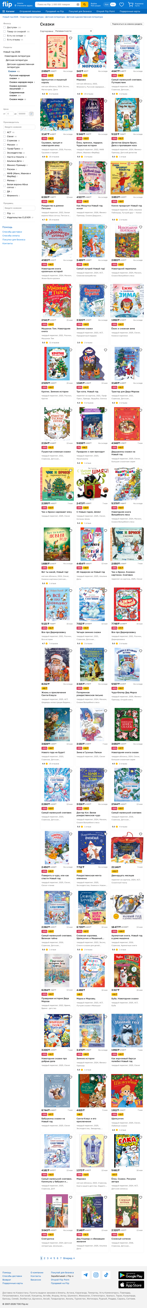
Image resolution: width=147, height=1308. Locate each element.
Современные (16, 94)
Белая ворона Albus (17, 186)
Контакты (7, 243)
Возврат (6, 1279)
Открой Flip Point (105, 11)
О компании (37, 1272)
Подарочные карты (130, 11)
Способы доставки (12, 231)
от (8, 114)
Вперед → (69, 1258)
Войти (94, 3)
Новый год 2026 (10, 17)
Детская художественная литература (85, 17)
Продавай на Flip (55, 11)
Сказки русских (18, 87)
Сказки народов (22, 82)
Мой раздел (96, 6)
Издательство (20, 217)
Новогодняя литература (31, 17)
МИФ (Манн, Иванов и (19, 175)
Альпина (15, 161)
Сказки (17, 99)
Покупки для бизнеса (13, 239)
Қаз (106, 4)
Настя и (17, 156)
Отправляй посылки (30, 11)
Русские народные (19, 77)
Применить (31, 114)
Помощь (6, 1272)
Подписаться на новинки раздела (127, 24)
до (21, 114)
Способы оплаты (11, 235)
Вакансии (36, 1279)
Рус (113, 4)
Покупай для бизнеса (80, 11)
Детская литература (55, 17)
